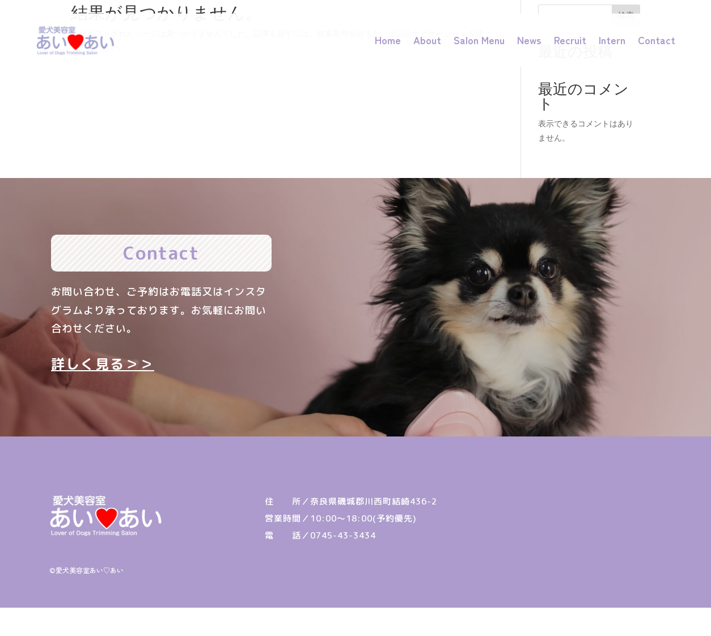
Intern (612, 39)
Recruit (570, 39)
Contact (656, 39)
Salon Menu (479, 39)
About (427, 39)
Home (388, 39)
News (529, 39)
